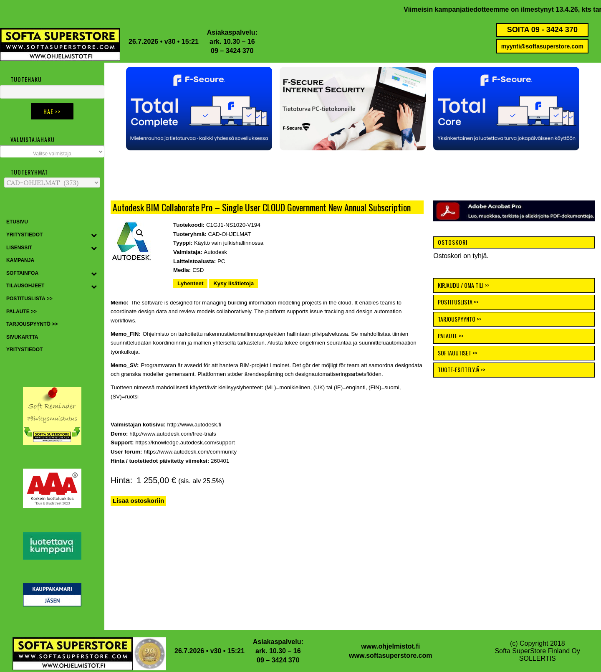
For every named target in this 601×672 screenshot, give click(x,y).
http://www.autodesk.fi (194, 424)
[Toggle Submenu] (94, 235)
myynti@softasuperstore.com (542, 46)
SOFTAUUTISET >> (457, 352)
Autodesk (215, 252)
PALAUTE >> (451, 335)
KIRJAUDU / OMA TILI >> (464, 285)
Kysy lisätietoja (233, 283)
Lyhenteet (190, 283)
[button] (232, 108)
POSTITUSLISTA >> (458, 301)
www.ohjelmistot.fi (390, 646)
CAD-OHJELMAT (229, 234)
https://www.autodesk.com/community (190, 452)
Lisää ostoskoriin (138, 500)
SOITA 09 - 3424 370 (542, 29)
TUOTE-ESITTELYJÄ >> (461, 369)
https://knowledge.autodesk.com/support (185, 442)
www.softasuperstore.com (390, 655)
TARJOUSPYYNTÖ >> (460, 318)
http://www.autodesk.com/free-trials (172, 434)
